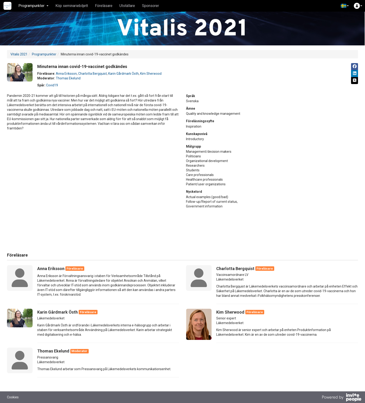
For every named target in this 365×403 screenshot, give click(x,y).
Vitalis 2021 (18, 54)
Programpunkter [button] (33, 5)
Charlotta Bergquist (92, 73)
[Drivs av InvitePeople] (341, 398)
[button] (344, 6)
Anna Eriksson (66, 73)
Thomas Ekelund (68, 78)
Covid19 (52, 85)
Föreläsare (103, 5)
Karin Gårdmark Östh (123, 73)
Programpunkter (44, 54)
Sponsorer (150, 5)
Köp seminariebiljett (71, 5)
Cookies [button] (13, 397)
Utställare (127, 5)
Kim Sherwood (151, 73)
